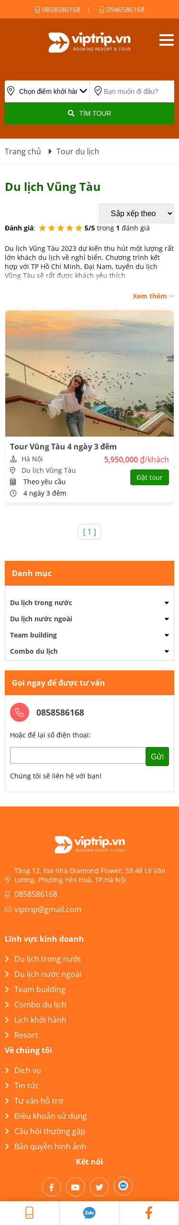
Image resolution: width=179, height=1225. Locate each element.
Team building (33, 634)
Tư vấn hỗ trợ (34, 1101)
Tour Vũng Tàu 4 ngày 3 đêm (63, 446)
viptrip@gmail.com (48, 909)
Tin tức (22, 1085)
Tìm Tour (89, 113)
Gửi (157, 757)
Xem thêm (153, 295)
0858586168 (57, 9)
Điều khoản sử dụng (46, 1116)
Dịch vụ (23, 1070)
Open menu (166, 40)
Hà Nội (32, 458)
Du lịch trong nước (41, 602)
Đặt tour (150, 477)
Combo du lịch (34, 651)
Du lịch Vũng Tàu (48, 470)
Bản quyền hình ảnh (45, 1146)
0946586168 (122, 9)
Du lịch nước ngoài (41, 618)
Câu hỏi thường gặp (45, 1131)
